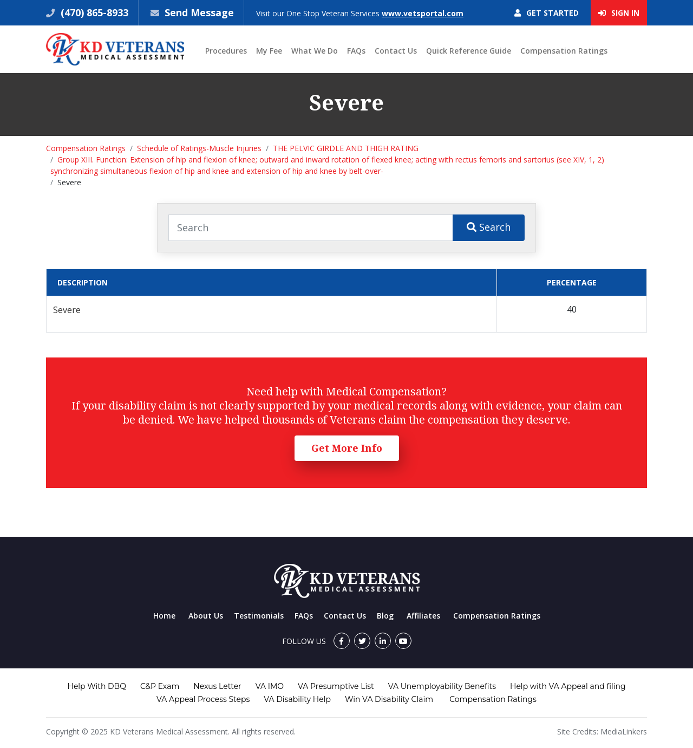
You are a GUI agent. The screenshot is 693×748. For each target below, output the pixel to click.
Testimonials (259, 615)
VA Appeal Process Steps (203, 699)
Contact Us (396, 50)
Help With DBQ (97, 686)
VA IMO (270, 686)
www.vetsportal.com (422, 13)
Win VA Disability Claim (389, 699)
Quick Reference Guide (468, 50)
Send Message (199, 12)
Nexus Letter (217, 686)
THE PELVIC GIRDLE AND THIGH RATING (346, 148)
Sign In (618, 13)
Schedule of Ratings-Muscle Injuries (199, 148)
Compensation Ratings (563, 50)
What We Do (314, 50)
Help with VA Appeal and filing (567, 686)
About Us (205, 615)
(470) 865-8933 (93, 12)
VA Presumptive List (336, 686)
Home (164, 615)
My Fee (269, 50)
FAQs (356, 50)
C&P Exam (159, 686)
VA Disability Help (297, 699)
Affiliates (423, 615)
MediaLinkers (623, 731)
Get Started (546, 13)
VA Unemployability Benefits (442, 686)
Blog (385, 615)
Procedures (226, 50)
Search (489, 226)
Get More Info (346, 447)
